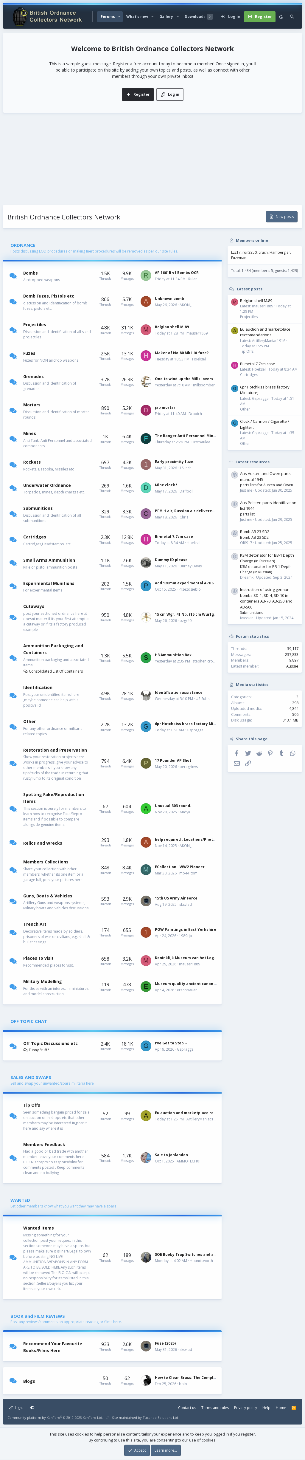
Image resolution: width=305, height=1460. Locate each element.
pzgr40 (186, 620)
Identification (37, 687)
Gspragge (195, 730)
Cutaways (33, 606)
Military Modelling (42, 981)
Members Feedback (44, 1144)
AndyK (185, 812)
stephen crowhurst (208, 661)
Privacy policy (245, 1407)
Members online (252, 240)
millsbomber (204, 385)
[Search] (292, 16)
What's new (137, 16)
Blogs (29, 1381)
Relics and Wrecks (42, 843)
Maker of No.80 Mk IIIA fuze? (181, 352)
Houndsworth (201, 1260)
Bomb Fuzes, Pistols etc (48, 296)
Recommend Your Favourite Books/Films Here (52, 1347)
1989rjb (185, 935)
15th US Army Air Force (176, 898)
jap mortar (165, 407)
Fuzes (29, 353)
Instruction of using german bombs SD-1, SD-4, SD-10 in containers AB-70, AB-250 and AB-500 (266, 598)
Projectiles (34, 324)
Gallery (166, 16)
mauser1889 (197, 333)
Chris (184, 517)
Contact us (187, 1407)
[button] (119, 16)
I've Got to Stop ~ (171, 1043)
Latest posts (249, 289)
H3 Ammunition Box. (174, 654)
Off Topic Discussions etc (50, 1043)
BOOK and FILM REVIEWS (37, 1316)
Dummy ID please (171, 559)
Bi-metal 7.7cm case (174, 536)
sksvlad (185, 904)
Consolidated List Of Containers (53, 671)
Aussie (292, 666)
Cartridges (34, 537)
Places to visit (38, 958)
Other (29, 721)
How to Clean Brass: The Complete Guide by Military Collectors (214, 1377)
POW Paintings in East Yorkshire (185, 929)
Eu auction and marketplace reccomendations (199, 1112)
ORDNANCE (22, 245)
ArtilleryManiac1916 (203, 1119)
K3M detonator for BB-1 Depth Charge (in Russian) (267, 558)
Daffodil (186, 491)
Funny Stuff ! (36, 1049)
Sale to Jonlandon (171, 1154)
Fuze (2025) (165, 1343)
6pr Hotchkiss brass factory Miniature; (192, 723)
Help (266, 1407)
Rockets (32, 462)
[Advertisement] (152, 160)
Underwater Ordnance (47, 485)
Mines (29, 433)
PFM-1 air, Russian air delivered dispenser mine (200, 510)
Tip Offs (31, 1105)
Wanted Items (38, 1228)
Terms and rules (215, 1407)
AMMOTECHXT (189, 1161)
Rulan (192, 278)
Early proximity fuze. (174, 461)
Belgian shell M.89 (172, 326)
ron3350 (249, 252)
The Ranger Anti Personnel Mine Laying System (199, 435)
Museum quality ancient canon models (191, 983)
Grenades (33, 376)
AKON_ (185, 304)
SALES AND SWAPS (30, 1077)
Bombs (30, 272)
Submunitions (38, 508)
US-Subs (202, 698)
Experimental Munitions (48, 583)
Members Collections (46, 862)
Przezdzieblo (190, 589)
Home (281, 1407)
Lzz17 (236, 252)
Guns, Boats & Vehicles (47, 895)
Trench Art (34, 924)
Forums (108, 16)
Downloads (195, 16)
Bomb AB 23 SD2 (254, 531)
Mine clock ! (166, 484)
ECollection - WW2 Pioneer (180, 866)
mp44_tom (188, 873)
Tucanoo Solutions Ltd (160, 1417)
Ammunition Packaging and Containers (53, 649)
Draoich (195, 413)
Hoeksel (199, 359)
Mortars (32, 405)
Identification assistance (179, 692)
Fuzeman (238, 257)
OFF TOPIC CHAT (28, 1021)
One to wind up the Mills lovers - (185, 378)
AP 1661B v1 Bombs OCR (177, 272)
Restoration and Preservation (55, 750)
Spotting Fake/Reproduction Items (53, 798)
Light (16, 1407)
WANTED (20, 1200)
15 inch (186, 467)
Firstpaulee (201, 442)
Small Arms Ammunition (49, 560)
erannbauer (187, 990)
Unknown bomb (169, 298)
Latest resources (253, 462)
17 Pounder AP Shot (173, 760)
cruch (263, 252)
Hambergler (280, 252)
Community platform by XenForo (55, 1417)
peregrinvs (189, 766)
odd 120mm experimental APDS (184, 583)
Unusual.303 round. (173, 805)
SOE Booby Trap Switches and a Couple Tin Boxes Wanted (208, 1254)
